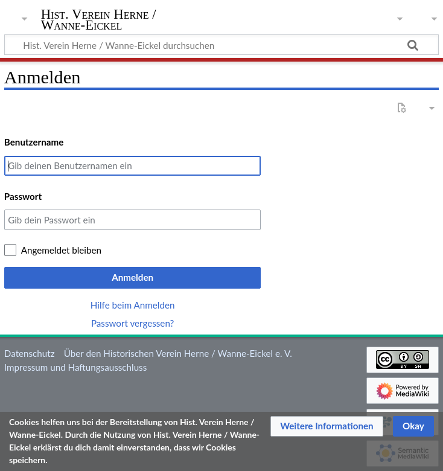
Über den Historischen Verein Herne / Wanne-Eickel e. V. (178, 353)
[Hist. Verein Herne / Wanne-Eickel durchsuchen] (221, 44)
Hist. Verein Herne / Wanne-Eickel (98, 20)
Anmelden (132, 277)
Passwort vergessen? (132, 323)
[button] (326, 426)
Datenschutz (29, 353)
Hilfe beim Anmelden (133, 305)
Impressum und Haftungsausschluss (75, 367)
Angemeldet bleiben (61, 250)
